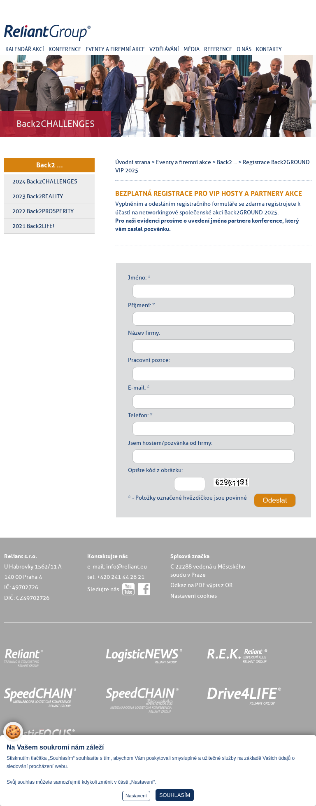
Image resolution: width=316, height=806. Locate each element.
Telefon (137, 415)
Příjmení (139, 305)
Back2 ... (49, 164)
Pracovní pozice (148, 360)
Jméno (136, 277)
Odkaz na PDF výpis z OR (201, 585)
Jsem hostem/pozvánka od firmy (169, 442)
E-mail (136, 387)
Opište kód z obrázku (154, 470)
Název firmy (143, 332)
